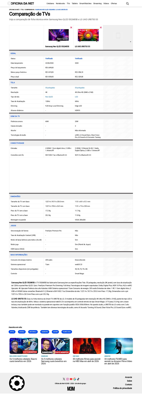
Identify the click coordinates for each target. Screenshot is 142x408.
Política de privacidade (122, 388)
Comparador (29, 9)
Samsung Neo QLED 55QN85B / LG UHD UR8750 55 (51, 9)
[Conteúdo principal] (71, 197)
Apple (12, 332)
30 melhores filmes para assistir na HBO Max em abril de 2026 (87, 360)
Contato (128, 384)
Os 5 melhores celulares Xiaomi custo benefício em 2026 (23, 360)
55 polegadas (50, 88)
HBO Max (76, 356)
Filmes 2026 (67, 332)
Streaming (97, 3)
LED (76, 97)
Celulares (50, 3)
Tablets (75, 3)
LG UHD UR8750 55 (82, 46)
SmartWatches (85, 3)
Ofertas (114, 3)
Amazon (107, 356)
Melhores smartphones (18, 356)
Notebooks (60, 3)
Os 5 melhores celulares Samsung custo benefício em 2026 (54, 361)
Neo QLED (49, 97)
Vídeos (106, 3)
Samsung (45, 332)
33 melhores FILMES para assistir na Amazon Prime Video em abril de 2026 (118, 361)
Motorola (33, 332)
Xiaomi (55, 332)
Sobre (129, 381)
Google (21, 332)
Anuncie (128, 377)
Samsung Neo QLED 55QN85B (57, 46)
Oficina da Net (14, 9)
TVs (68, 3)
